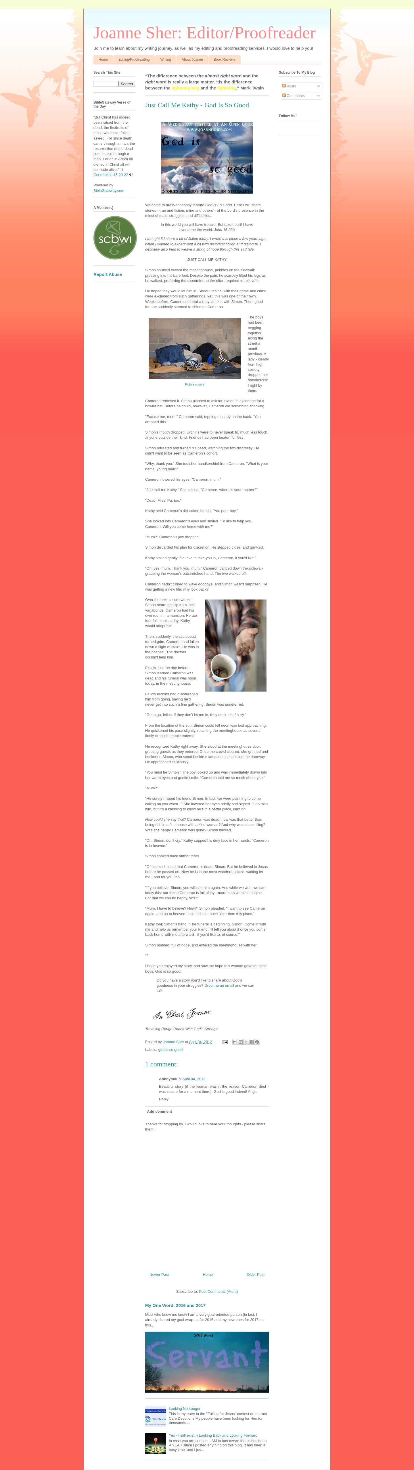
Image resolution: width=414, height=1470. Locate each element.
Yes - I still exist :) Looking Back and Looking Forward (213, 1435)
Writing (165, 60)
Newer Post (159, 1274)
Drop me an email (219, 985)
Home (103, 60)
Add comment (159, 1111)
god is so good (170, 1049)
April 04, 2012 (193, 1079)
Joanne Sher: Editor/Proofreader (204, 32)
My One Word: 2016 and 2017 (175, 1305)
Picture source (194, 384)
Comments (293, 95)
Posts (289, 86)
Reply (163, 1099)
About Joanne (192, 60)
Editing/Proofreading (134, 60)
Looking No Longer (184, 1408)
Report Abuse (107, 274)
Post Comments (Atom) (218, 1291)
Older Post (255, 1274)
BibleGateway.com (108, 190)
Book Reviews (224, 60)
